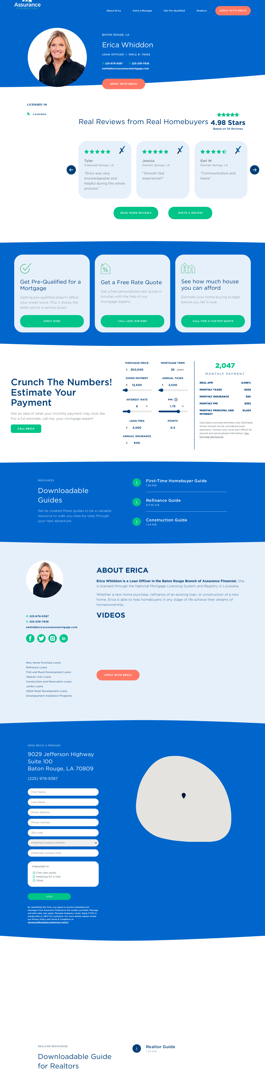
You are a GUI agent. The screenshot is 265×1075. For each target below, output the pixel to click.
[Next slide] (254, 170)
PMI (173, 399)
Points (173, 420)
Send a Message (142, 10)
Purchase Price (137, 363)
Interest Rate (137, 399)
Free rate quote (46, 872)
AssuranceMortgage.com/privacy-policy (48, 922)
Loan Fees (136, 420)
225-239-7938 (139, 63)
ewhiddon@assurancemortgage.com (125, 68)
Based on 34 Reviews (228, 128)
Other (39, 880)
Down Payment (137, 378)
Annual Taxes (172, 378)
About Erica (113, 10)
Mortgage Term (173, 363)
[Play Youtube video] (71, 988)
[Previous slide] (71, 170)
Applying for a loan (48, 876)
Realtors (202, 10)
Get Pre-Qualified (174, 10)
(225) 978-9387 (43, 778)
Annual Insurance (137, 436)
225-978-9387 (113, 63)
